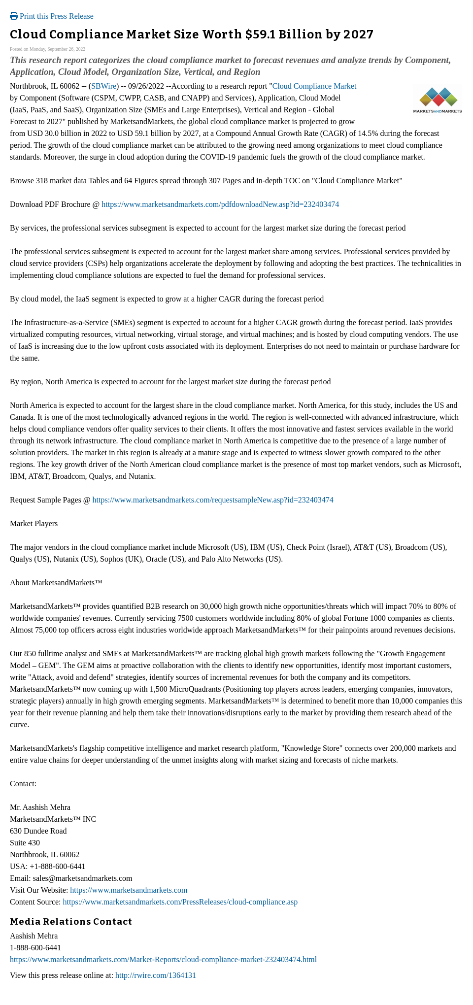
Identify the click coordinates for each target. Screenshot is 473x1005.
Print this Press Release (52, 16)
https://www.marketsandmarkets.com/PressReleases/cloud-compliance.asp (180, 902)
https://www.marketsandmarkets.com (128, 890)
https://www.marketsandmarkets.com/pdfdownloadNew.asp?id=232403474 (220, 204)
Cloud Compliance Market (314, 86)
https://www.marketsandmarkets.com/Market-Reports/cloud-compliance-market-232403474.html (163, 959)
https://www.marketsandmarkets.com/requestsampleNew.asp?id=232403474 (213, 500)
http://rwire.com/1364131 (155, 975)
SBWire (103, 86)
